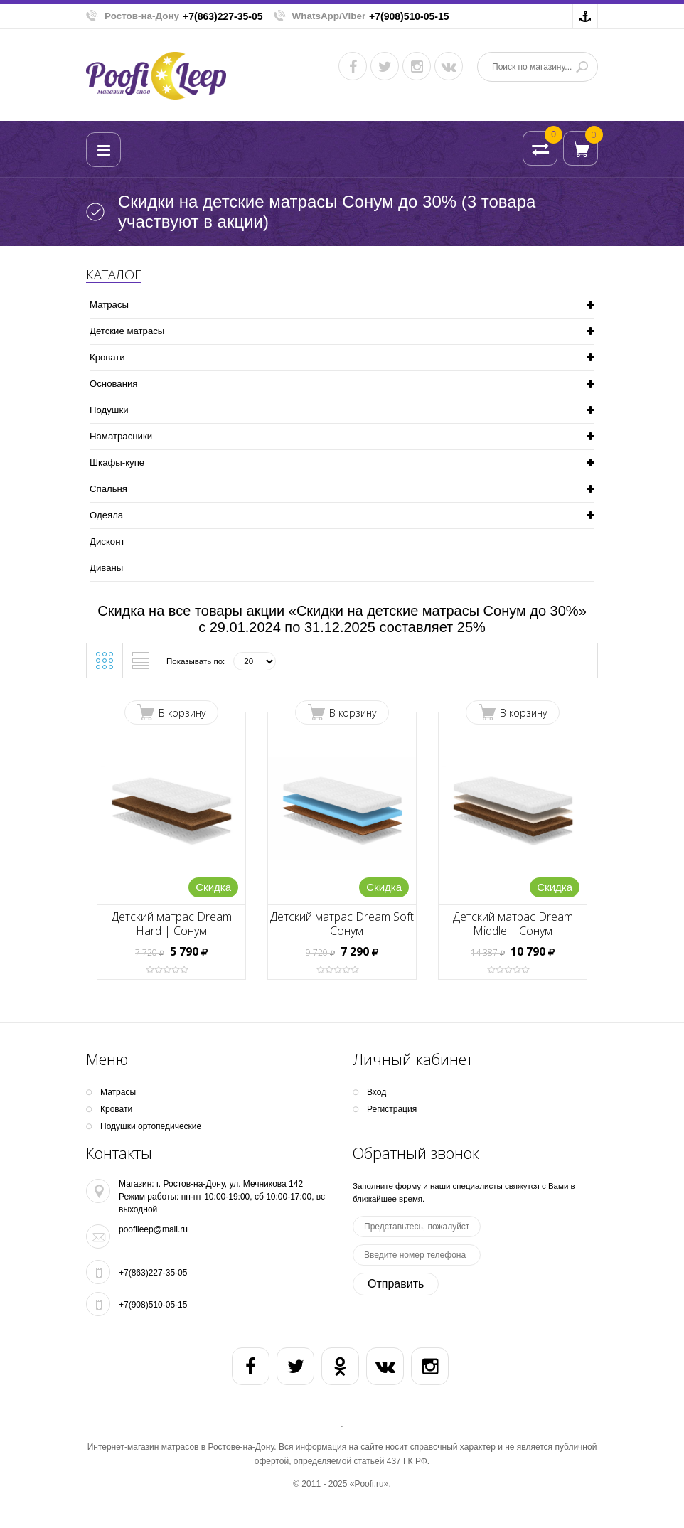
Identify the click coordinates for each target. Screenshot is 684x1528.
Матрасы (109, 304)
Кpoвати (107, 357)
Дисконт (107, 541)
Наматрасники (121, 436)
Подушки (109, 410)
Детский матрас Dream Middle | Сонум (513, 924)
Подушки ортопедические (150, 1126)
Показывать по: (195, 661)
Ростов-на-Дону (142, 16)
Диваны (106, 567)
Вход (376, 1092)
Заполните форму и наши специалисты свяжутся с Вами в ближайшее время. (464, 1192)
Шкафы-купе (117, 462)
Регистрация (392, 1109)
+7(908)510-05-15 (409, 16)
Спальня (108, 488)
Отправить (396, 1284)
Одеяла (106, 515)
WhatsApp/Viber (329, 16)
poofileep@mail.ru (153, 1229)
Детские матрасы (127, 331)
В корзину (182, 713)
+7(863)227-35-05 (222, 16)
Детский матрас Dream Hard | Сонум (172, 924)
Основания (113, 383)
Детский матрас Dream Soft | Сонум (342, 924)
